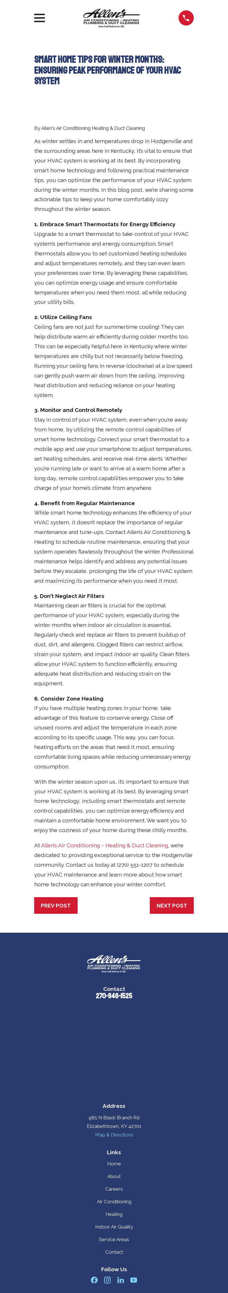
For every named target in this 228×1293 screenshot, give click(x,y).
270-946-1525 (114, 996)
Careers (114, 1189)
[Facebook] (94, 1280)
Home (114, 1164)
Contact (114, 1252)
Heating (114, 1214)
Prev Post (56, 905)
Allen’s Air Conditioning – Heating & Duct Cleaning (104, 845)
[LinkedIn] (120, 1280)
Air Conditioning (114, 1201)
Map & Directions (114, 1135)
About (114, 1176)
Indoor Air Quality (114, 1227)
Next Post (172, 905)
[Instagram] (107, 1280)
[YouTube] (133, 1280)
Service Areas (114, 1239)
